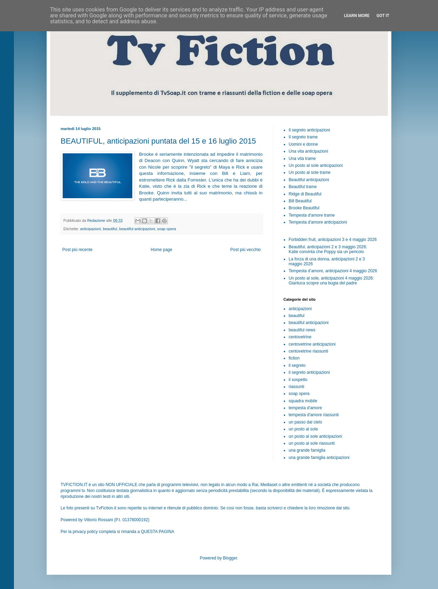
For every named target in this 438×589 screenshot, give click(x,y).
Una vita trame (302, 158)
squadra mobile (303, 400)
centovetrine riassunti (308, 351)
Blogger (230, 558)
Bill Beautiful (300, 201)
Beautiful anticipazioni (309, 179)
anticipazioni (90, 229)
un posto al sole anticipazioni (315, 436)
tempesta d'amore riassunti (314, 414)
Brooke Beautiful (304, 207)
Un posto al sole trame (309, 172)
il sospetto (298, 379)
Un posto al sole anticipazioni (316, 165)
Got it (382, 15)
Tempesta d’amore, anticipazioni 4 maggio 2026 (333, 270)
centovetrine (300, 336)
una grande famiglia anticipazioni (319, 457)
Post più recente (77, 249)
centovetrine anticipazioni (312, 344)
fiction (294, 358)
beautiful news (302, 330)
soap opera (166, 229)
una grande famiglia (307, 450)
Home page (161, 249)
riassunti (296, 386)
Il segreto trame (303, 137)
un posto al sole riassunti (312, 443)
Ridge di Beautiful (305, 194)
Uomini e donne (303, 144)
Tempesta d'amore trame (312, 215)
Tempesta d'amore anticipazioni (318, 222)
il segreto (297, 365)
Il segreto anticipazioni (309, 130)
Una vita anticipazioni (308, 151)
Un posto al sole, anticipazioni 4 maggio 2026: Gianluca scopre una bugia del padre (331, 280)
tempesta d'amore (305, 407)
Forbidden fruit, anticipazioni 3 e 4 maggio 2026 (333, 239)
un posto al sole (303, 429)
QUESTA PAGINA (157, 531)
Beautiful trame (303, 186)
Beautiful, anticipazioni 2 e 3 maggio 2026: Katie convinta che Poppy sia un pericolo (328, 249)
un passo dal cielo (305, 422)
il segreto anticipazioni (309, 372)
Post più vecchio (245, 249)
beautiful (110, 229)
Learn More (357, 15)
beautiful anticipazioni (137, 229)
